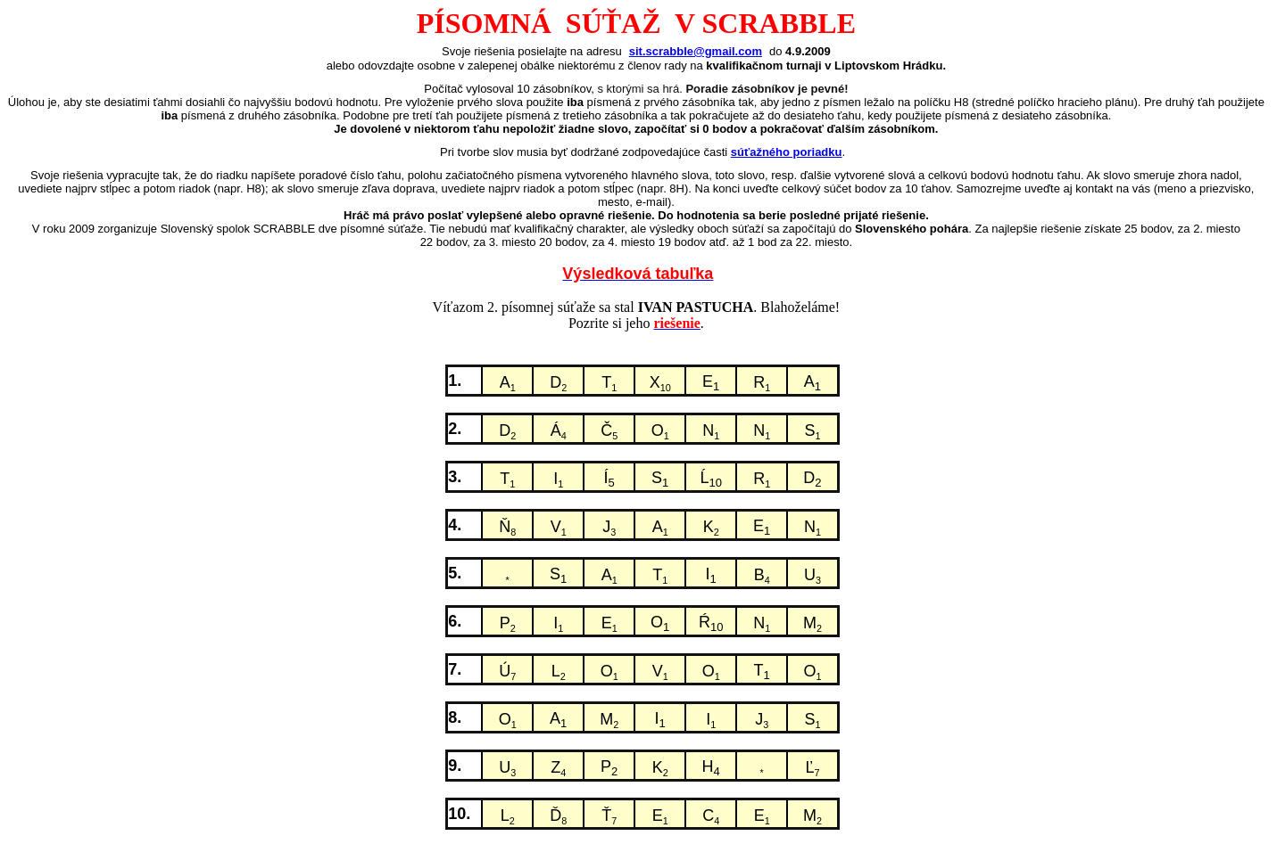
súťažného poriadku (786, 152)
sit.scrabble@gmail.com (695, 51)
